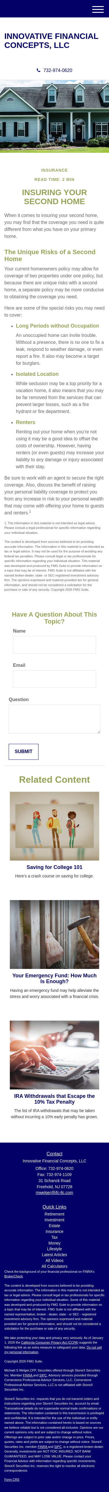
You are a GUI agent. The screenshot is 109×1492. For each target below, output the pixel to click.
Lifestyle (54, 1249)
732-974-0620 (54, 70)
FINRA (27, 1375)
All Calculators (54, 1266)
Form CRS (11, 1479)
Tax (54, 1237)
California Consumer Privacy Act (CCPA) (49, 1342)
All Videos (54, 1260)
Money (54, 1243)
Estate (54, 1225)
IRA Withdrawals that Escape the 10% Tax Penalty (54, 1099)
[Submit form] (23, 752)
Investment (54, 1220)
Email (19, 665)
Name (19, 631)
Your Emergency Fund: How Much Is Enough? (54, 978)
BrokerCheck (13, 1276)
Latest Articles (54, 1254)
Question (19, 699)
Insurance (54, 1231)
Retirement (54, 1214)
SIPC (43, 1375)
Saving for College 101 (54, 867)
